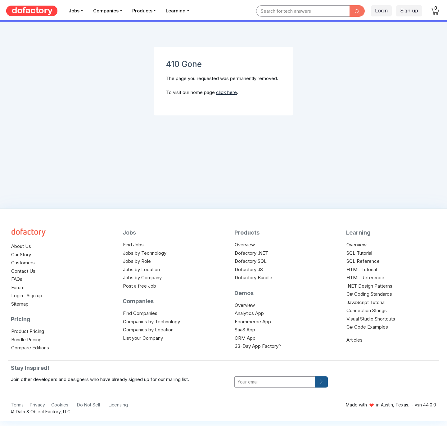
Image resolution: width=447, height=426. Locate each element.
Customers (23, 263)
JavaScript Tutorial (366, 302)
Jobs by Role (137, 261)
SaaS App (245, 330)
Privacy (37, 404)
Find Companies (140, 313)
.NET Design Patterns (369, 286)
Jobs (74, 11)
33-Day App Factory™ (258, 346)
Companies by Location (148, 330)
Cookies (59, 404)
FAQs (16, 279)
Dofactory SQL (251, 261)
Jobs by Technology (144, 253)
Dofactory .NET (251, 253)
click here (226, 92)
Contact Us (23, 271)
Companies (106, 11)
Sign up (409, 10)
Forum (18, 287)
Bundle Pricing (26, 340)
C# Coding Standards (369, 294)
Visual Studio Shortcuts (370, 319)
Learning (176, 11)
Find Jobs (133, 245)
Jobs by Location (141, 269)
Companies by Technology (151, 322)
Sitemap (20, 304)
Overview (245, 245)
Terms (17, 404)
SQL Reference (363, 261)
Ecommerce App (253, 322)
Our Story (21, 255)
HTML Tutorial (361, 269)
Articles (354, 340)
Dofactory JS (249, 269)
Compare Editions (30, 348)
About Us (21, 246)
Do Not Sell (88, 404)
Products (142, 11)
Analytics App (249, 313)
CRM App (245, 338)
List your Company (143, 338)
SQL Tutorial (359, 253)
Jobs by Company (142, 277)
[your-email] (274, 382)
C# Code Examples (367, 327)
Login (381, 10)
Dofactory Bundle (253, 277)
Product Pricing (27, 331)
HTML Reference (365, 277)
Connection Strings (366, 310)
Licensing (118, 404)
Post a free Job (139, 286)
